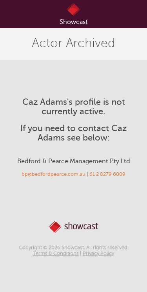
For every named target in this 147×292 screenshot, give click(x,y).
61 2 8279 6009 (107, 174)
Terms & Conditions (56, 253)
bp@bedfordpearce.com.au (53, 174)
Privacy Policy (98, 253)
